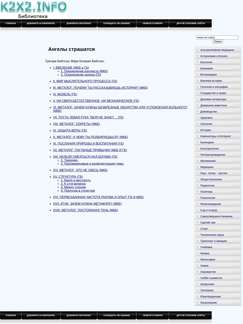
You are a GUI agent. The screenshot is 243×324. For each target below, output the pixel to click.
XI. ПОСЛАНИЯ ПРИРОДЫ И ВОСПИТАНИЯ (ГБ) (88, 143)
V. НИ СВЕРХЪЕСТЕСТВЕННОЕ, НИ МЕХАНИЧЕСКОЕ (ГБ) (96, 100)
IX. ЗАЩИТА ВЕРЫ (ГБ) (70, 130)
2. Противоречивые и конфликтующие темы (92, 163)
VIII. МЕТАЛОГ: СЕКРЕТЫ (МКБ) (76, 124)
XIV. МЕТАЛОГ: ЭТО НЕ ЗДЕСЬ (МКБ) (80, 170)
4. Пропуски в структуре (78, 190)
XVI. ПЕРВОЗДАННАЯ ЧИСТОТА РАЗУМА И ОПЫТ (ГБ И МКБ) (98, 197)
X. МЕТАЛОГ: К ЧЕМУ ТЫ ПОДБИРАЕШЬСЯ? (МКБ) (90, 137)
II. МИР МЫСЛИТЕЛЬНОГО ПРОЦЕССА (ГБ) (85, 81)
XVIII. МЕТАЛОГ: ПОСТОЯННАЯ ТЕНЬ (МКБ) (85, 210)
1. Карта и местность (76, 180)
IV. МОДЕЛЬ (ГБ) (65, 94)
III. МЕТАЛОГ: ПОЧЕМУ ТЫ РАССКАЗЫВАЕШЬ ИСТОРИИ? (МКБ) (100, 87)
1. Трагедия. (69, 160)
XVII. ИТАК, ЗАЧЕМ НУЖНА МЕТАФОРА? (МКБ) (87, 203)
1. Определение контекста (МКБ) (84, 71)
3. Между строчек (73, 187)
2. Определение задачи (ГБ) (81, 74)
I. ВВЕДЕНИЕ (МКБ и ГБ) (71, 67)
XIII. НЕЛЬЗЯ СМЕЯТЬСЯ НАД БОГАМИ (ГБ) (85, 156)
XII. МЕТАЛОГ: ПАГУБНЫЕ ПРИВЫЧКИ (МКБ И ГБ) (90, 150)
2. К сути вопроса (73, 183)
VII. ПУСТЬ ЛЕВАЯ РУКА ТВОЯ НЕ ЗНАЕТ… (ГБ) (88, 117)
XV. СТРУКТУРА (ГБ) (68, 176)
